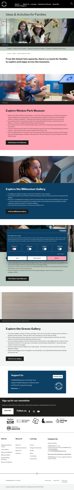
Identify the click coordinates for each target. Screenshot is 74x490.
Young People (33, 458)
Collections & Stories (44, 6)
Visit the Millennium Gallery (17, 211)
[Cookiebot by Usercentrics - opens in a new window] (60, 231)
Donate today (57, 376)
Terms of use (64, 480)
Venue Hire (55, 6)
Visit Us (18, 6)
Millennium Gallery (5, 455)
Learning (33, 6)
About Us (52, 1)
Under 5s (48, 48)
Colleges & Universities (35, 447)
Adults (31, 453)
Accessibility (64, 482)
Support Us (18, 450)
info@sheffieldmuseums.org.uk (58, 451)
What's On (26, 6)
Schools (32, 445)
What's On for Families (19, 48)
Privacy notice (48, 480)
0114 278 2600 (53, 449)
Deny (17, 258)
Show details (60, 253)
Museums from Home (59, 48)
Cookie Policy (56, 480)
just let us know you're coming (48, 132)
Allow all (57, 258)
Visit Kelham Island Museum (17, 278)
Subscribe (7, 410)
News (37, 1)
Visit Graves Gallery (15, 359)
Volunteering (44, 1)
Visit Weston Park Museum (17, 142)
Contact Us (65, 1)
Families (9, 48)
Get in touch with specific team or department (59, 454)
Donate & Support (20, 7)
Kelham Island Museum (6, 452)
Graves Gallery (5, 449)
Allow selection (37, 258)
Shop (58, 1)
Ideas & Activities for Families (36, 48)
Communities (33, 456)
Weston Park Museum (6, 462)
